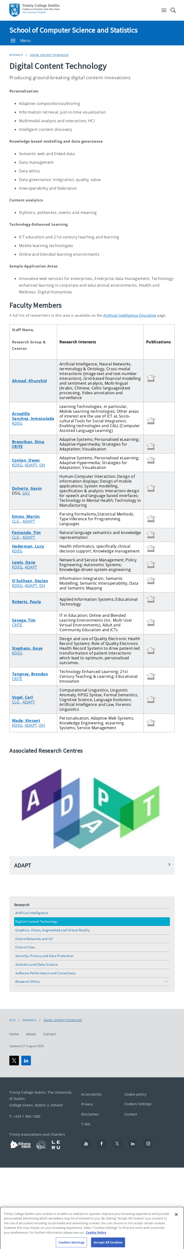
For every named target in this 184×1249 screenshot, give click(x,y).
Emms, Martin (26, 516)
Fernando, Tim (26, 532)
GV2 (26, 493)
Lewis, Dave (23, 562)
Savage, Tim (23, 620)
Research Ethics (27, 981)
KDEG (17, 423)
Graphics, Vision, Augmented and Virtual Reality (52, 930)
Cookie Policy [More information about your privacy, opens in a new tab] (96, 1237)
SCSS (12, 1020)
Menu (21, 40)
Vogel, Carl (22, 697)
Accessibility (91, 1094)
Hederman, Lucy (28, 546)
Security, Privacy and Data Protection (44, 955)
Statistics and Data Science (36, 964)
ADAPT (31, 465)
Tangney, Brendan (30, 674)
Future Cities (25, 947)
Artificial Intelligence (31, 912)
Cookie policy (135, 1094)
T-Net (86, 1124)
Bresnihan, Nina (28, 441)
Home (14, 1034)
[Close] (176, 1219)
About (31, 1034)
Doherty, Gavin (27, 488)
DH (42, 465)
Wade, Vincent (26, 720)
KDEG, (18, 725)
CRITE (17, 446)
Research (16, 55)
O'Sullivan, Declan (30, 580)
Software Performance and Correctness (45, 973)
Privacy (87, 1104)
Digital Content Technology (49, 55)
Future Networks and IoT (34, 938)
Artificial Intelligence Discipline (129, 315)
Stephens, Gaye (27, 648)
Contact (49, 1034)
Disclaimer (90, 1114)
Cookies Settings (138, 1104)
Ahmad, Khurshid (29, 380)
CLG (15, 521)
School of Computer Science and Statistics (73, 30)
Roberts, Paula (26, 601)
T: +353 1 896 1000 (24, 1116)
